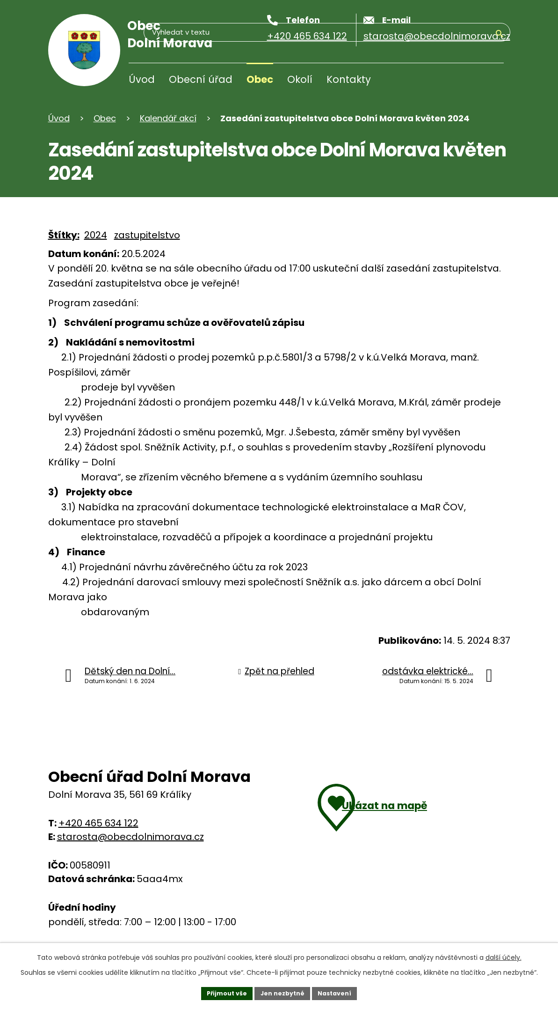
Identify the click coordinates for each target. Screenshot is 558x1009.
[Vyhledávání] (458, 81)
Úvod (142, 79)
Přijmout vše (221, 991)
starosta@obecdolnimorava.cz (130, 836)
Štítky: (64, 235)
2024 (95, 235)
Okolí (299, 79)
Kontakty (348, 79)
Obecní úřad (200, 79)
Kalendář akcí (168, 118)
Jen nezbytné (282, 991)
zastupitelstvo (147, 235)
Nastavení (341, 991)
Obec (259, 79)
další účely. (504, 954)
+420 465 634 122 (98, 823)
